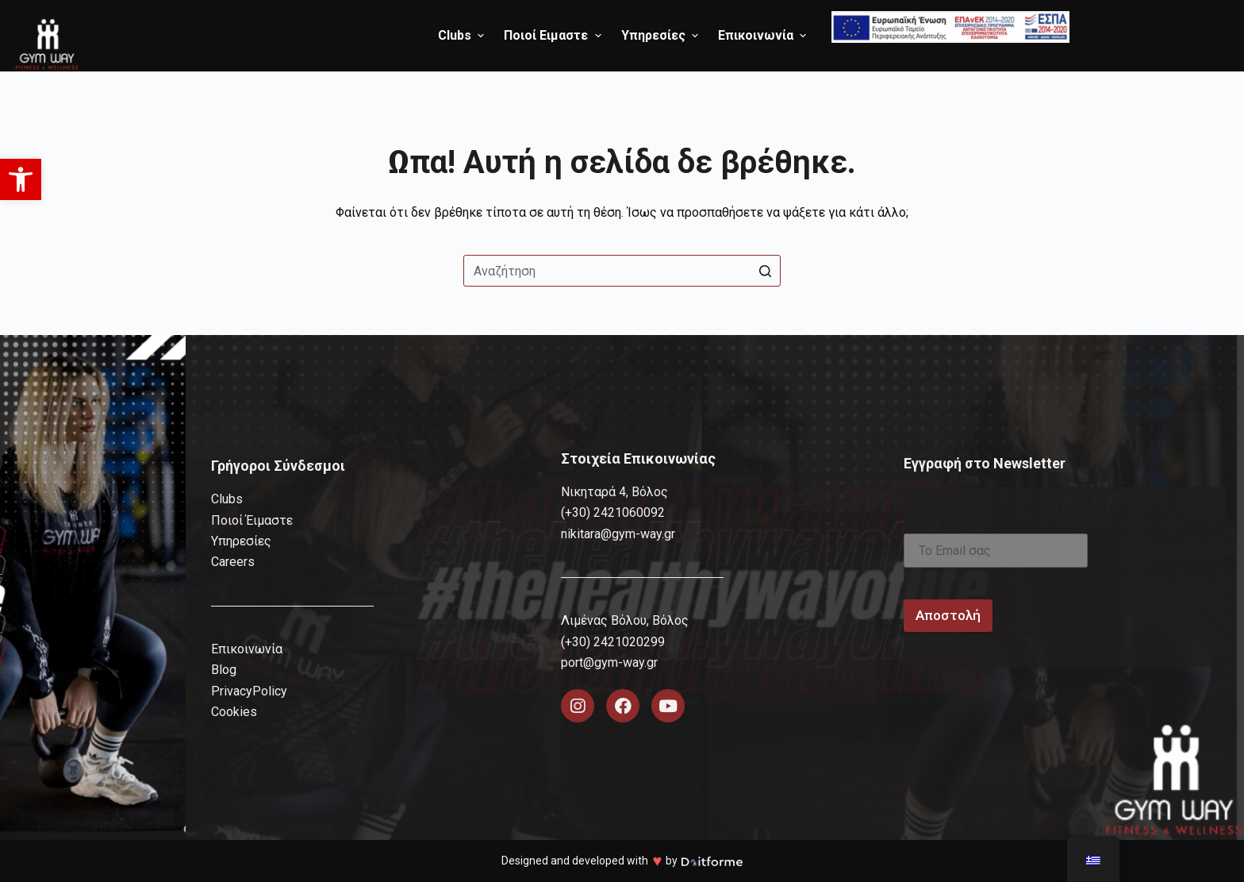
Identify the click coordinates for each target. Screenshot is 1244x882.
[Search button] (765, 271)
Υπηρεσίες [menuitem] (661, 35)
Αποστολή (948, 615)
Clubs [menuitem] (463, 35)
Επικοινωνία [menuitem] (764, 35)
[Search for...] (622, 271)
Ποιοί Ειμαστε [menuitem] (554, 35)
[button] (20, 179)
